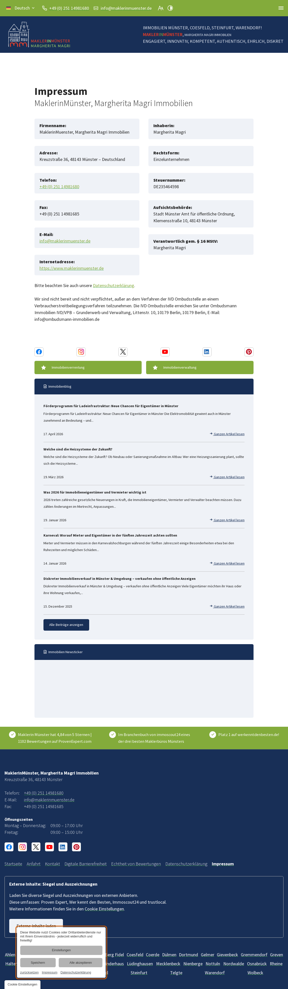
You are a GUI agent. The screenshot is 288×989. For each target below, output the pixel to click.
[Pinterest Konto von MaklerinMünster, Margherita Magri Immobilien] (249, 351)
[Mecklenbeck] (168, 963)
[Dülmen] (169, 954)
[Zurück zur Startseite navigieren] (39, 35)
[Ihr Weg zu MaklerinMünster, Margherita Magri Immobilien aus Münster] (33, 863)
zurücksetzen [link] (29, 972)
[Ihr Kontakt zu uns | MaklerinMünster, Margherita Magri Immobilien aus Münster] (52, 863)
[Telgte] (176, 972)
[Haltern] (12, 963)
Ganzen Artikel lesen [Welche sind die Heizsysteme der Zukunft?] (227, 476)
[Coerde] (152, 954)
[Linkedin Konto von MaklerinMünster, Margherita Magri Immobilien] (207, 351)
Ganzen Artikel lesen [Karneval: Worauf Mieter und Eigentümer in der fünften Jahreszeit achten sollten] (227, 563)
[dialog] (61, 952)
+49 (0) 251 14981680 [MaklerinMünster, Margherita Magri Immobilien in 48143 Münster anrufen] (69, 8)
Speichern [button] (38, 962)
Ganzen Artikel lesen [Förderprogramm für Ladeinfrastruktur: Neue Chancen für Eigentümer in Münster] (227, 433)
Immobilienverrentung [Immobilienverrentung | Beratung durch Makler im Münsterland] (68, 367)
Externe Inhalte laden (36, 925)
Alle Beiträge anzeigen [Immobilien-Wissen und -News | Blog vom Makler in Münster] (66, 624)
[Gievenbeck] (227, 954)
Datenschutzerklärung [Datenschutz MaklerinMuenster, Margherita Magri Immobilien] (113, 285)
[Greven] (276, 954)
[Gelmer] (207, 954)
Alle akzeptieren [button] (80, 962)
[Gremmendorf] (254, 954)
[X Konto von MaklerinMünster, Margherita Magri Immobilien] (122, 351)
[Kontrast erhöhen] (170, 8)
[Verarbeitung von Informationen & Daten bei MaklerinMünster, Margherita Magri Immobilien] (186, 863)
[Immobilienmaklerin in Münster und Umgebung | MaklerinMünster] (13, 863)
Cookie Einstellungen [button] (104, 908)
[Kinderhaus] (113, 963)
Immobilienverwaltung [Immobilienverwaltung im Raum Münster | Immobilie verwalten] (179, 367)
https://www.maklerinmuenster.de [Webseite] (71, 268)
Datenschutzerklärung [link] (75, 972)
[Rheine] (276, 963)
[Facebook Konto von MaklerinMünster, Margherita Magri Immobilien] (38, 351)
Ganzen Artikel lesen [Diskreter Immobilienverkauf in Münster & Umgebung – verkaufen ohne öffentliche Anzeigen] (227, 606)
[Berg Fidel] (114, 954)
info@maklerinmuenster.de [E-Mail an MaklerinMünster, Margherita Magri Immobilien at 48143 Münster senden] (126, 8)
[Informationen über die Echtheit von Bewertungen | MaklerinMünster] (136, 863)
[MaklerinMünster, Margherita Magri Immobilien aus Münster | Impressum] (223, 863)
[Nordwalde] (233, 963)
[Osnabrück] (257, 963)
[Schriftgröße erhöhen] (160, 8)
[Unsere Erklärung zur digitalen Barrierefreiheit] (85, 863)
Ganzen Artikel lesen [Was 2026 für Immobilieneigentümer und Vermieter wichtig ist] (227, 520)
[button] (20, 8)
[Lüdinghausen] (140, 963)
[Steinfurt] (139, 972)
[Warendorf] (215, 972)
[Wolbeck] (255, 972)
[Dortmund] (188, 954)
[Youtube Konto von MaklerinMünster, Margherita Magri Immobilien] (165, 351)
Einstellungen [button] (61, 950)
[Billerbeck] (135, 954)
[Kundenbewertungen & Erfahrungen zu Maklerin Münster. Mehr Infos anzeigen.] (56, 737)
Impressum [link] (49, 972)
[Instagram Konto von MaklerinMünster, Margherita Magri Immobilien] (80, 351)
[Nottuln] (213, 963)
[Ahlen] (10, 954)
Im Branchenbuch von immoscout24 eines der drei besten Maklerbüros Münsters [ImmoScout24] (154, 737)
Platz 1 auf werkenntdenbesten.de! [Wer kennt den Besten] (248, 733)
